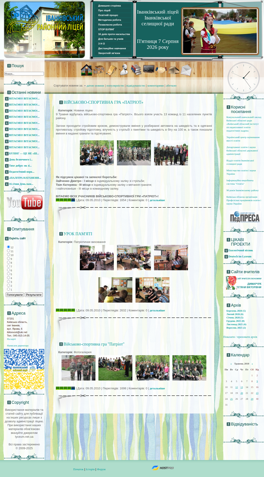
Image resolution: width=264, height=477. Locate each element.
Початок (78, 469)
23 (257, 393)
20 (241, 393)
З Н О (101, 43)
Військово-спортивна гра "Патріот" (94, 344)
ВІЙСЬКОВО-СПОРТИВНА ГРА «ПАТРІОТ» (103, 102)
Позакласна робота (110, 24)
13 (241, 387)
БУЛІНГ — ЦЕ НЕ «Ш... (24, 153)
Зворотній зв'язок (109, 53)
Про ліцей (104, 10)
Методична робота (109, 20)
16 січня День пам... (21, 184)
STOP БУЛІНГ (106, 29)
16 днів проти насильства (114, 34)
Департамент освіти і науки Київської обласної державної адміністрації (242, 150)
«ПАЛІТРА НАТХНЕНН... (25, 177)
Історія (90, 469)
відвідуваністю (135, 85)
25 (231, 398)
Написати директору (18, 345)
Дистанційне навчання (112, 48)
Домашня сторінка (109, 5)
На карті (11, 339)
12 (236, 387)
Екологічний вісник (240, 250)
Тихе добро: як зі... (20, 165)
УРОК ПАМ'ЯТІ (78, 234)
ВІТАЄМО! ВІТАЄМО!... (24, 98)
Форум (101, 469)
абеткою (171, 85)
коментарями (155, 85)
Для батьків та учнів (110, 39)
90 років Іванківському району (242, 190)
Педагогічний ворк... (21, 171)
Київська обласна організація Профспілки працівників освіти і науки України (243, 200)
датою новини (95, 85)
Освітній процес (108, 15)
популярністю (115, 85)
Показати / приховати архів (240, 336)
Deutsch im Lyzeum (239, 256)
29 (252, 398)
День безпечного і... (21, 159)
